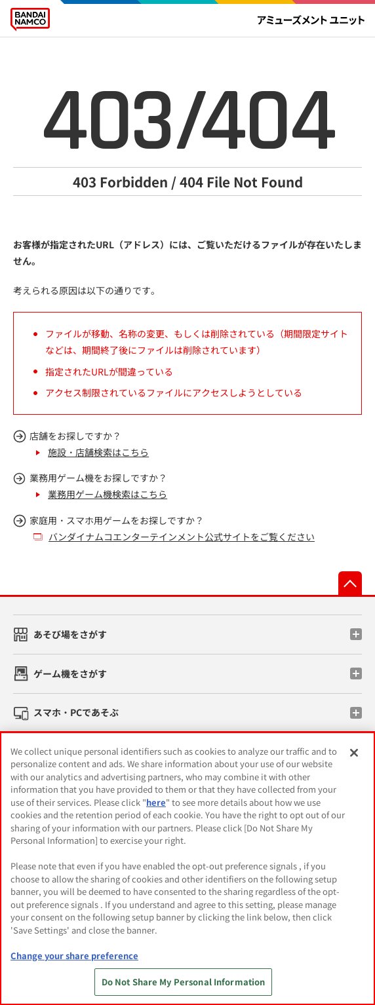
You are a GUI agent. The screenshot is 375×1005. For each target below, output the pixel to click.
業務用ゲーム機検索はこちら (107, 494)
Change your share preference (74, 955)
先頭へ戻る (350, 583)
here (156, 802)
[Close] (354, 752)
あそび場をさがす (70, 634)
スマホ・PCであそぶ (76, 712)
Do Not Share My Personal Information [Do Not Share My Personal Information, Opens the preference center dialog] (184, 982)
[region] (187, 868)
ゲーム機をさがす (70, 673)
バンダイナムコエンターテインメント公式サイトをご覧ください (182, 536)
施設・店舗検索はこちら (98, 452)
